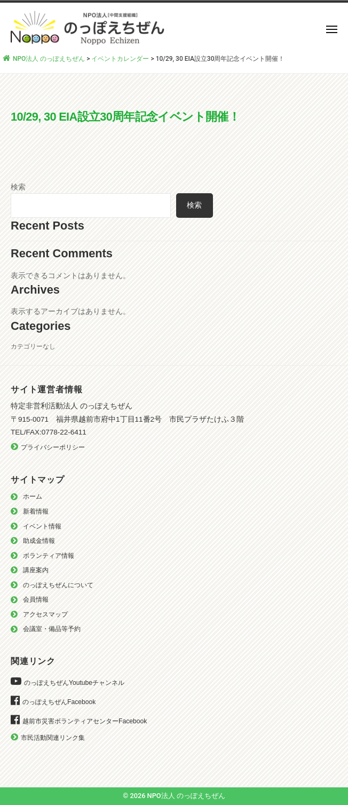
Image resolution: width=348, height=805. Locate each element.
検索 (18, 187)
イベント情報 (42, 526)
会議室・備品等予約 (52, 629)
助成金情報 (39, 540)
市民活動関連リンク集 (53, 737)
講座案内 (36, 570)
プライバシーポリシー (53, 447)
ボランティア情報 (48, 555)
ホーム (32, 496)
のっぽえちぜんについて (58, 585)
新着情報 (36, 511)
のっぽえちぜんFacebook (59, 702)
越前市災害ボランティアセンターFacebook (84, 721)
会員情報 (36, 599)
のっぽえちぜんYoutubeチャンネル (74, 682)
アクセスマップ (45, 614)
